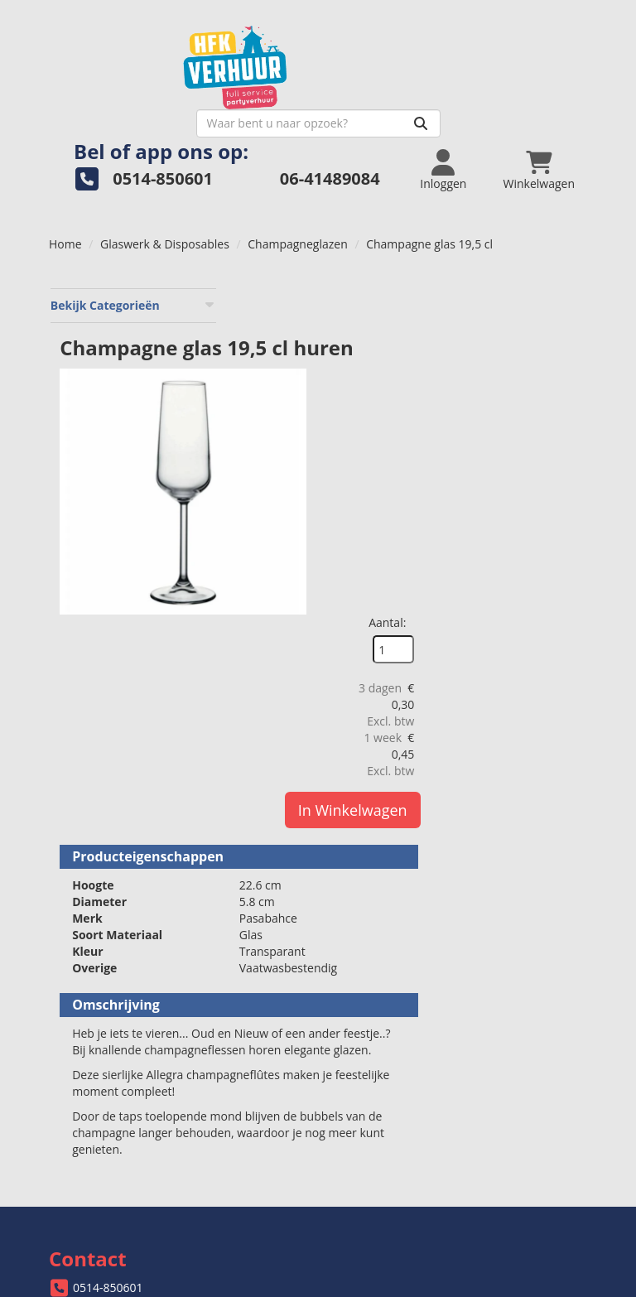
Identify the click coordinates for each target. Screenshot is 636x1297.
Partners (364, 997)
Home (65, 216)
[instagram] (542, 1287)
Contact (362, 1069)
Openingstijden (382, 980)
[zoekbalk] (452, 96)
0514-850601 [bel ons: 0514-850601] (108, 965)
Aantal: (543, 281)
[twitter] (513, 1287)
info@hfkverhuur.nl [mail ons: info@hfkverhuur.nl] (124, 993)
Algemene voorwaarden (124, 1102)
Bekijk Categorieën (132, 278)
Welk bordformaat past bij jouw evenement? (460, 1085)
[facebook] (483, 1287)
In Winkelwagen (548, 469)
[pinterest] (572, 1287)
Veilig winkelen (99, 1085)
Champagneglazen (297, 216)
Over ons (365, 964)
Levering (82, 1069)
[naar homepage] (183, 63)
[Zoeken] (555, 96)
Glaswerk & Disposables (164, 216)
